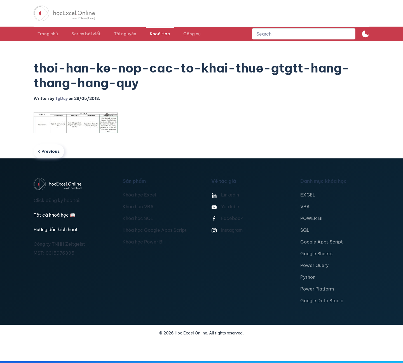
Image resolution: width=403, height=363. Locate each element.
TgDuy (61, 98)
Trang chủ (48, 33)
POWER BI (311, 218)
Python (307, 277)
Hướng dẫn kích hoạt (56, 229)
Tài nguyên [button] (125, 33)
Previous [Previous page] (49, 151)
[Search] (303, 33)
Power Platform (317, 289)
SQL (305, 230)
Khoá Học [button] (160, 33)
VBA (305, 206)
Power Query (314, 265)
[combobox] (303, 33)
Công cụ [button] (192, 33)
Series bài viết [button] (85, 33)
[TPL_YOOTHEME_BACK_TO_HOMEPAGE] (69, 13)
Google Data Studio (321, 300)
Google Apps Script (321, 242)
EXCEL (307, 195)
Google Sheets (316, 253)
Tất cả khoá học (55, 215)
